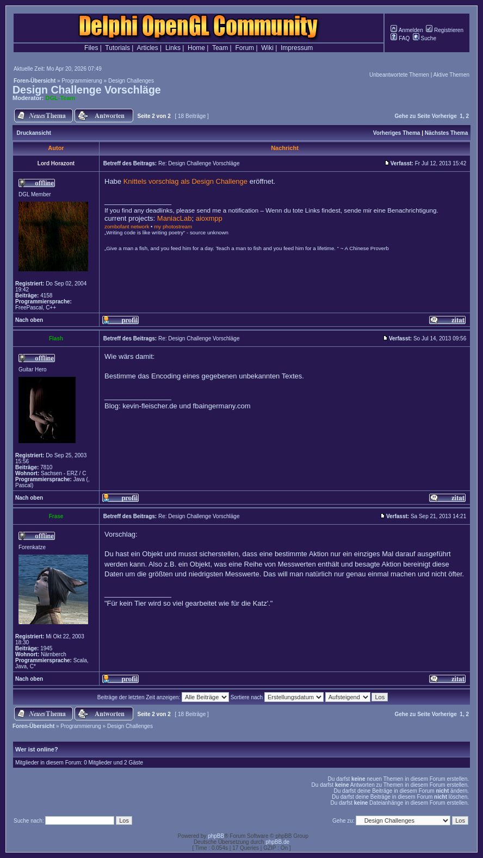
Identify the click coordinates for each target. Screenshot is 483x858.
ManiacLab (174, 218)
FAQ (400, 38)
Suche (424, 38)
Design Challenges (131, 81)
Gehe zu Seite (412, 116)
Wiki (267, 48)
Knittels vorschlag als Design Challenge (185, 181)
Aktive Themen (451, 75)
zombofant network (126, 226)
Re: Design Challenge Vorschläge (199, 163)
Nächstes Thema (446, 133)
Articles (147, 48)
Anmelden (407, 30)
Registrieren (444, 30)
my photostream (173, 226)
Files (91, 48)
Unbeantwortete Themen (399, 75)
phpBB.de (277, 842)
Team (220, 48)
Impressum (297, 48)
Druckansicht (34, 133)
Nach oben (29, 320)
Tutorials (117, 48)
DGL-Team (61, 98)
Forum (244, 48)
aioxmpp (209, 218)
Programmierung (81, 81)
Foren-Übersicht (34, 81)
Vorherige (444, 116)
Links (173, 48)
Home (196, 48)
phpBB (216, 836)
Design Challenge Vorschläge (87, 90)
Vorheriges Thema (396, 133)
